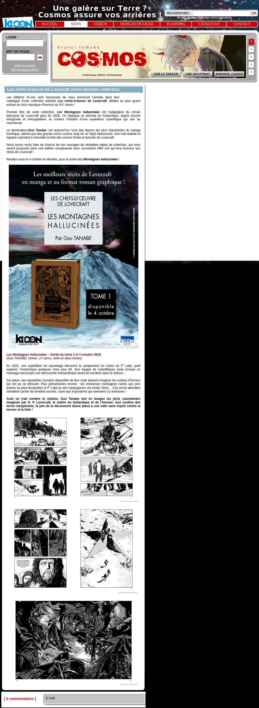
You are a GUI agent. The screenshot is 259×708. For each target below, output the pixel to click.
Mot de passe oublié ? (25, 69)
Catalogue (209, 24)
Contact (242, 24)
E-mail (50, 698)
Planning (176, 24)
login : (12, 37)
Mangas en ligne (136, 24)
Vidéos (100, 24)
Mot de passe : (18, 51)
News (76, 24)
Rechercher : (179, 13)
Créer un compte (25, 65)
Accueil (50, 24)
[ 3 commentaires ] (20, 699)
